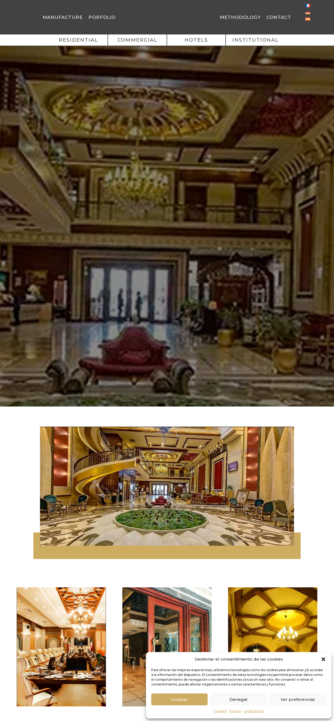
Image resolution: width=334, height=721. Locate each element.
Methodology (240, 17)
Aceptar (179, 699)
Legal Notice (254, 711)
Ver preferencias (297, 699)
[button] (323, 657)
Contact (278, 17)
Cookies (219, 711)
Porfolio (101, 17)
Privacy (235, 711)
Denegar (238, 699)
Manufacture (63, 17)
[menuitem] (308, 5)
